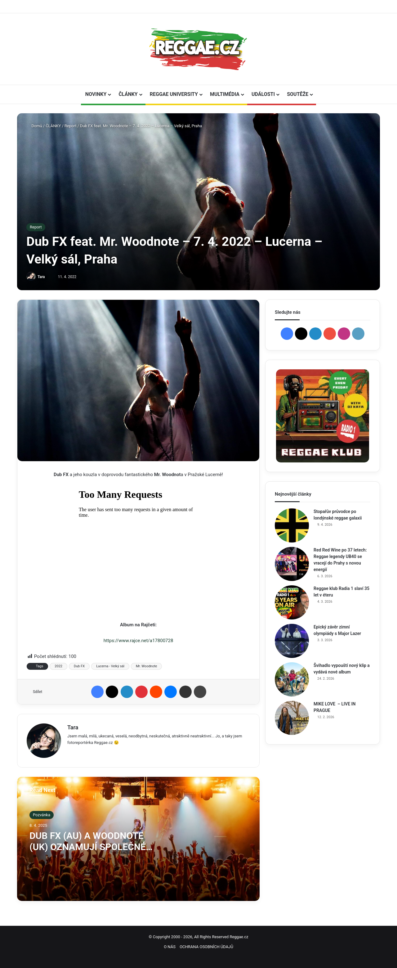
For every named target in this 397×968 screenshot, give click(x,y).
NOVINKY (96, 94)
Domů (34, 126)
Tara (41, 277)
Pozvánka (41, 815)
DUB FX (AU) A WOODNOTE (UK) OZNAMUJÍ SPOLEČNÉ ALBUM (87, 846)
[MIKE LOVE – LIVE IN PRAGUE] (292, 718)
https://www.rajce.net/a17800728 (138, 640)
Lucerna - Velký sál (110, 666)
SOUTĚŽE (297, 94)
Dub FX (79, 666)
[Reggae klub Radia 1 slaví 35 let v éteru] (292, 602)
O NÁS (170, 946)
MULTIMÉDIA (224, 94)
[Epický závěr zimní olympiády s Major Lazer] (292, 641)
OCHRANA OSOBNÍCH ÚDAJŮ (206, 946)
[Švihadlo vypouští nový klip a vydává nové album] (292, 679)
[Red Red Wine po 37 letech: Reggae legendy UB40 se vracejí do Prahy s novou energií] (292, 564)
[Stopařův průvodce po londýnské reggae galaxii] (292, 525)
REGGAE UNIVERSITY (174, 94)
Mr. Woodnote (146, 666)
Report (71, 126)
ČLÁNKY (127, 94)
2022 (58, 666)
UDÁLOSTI (263, 94)
